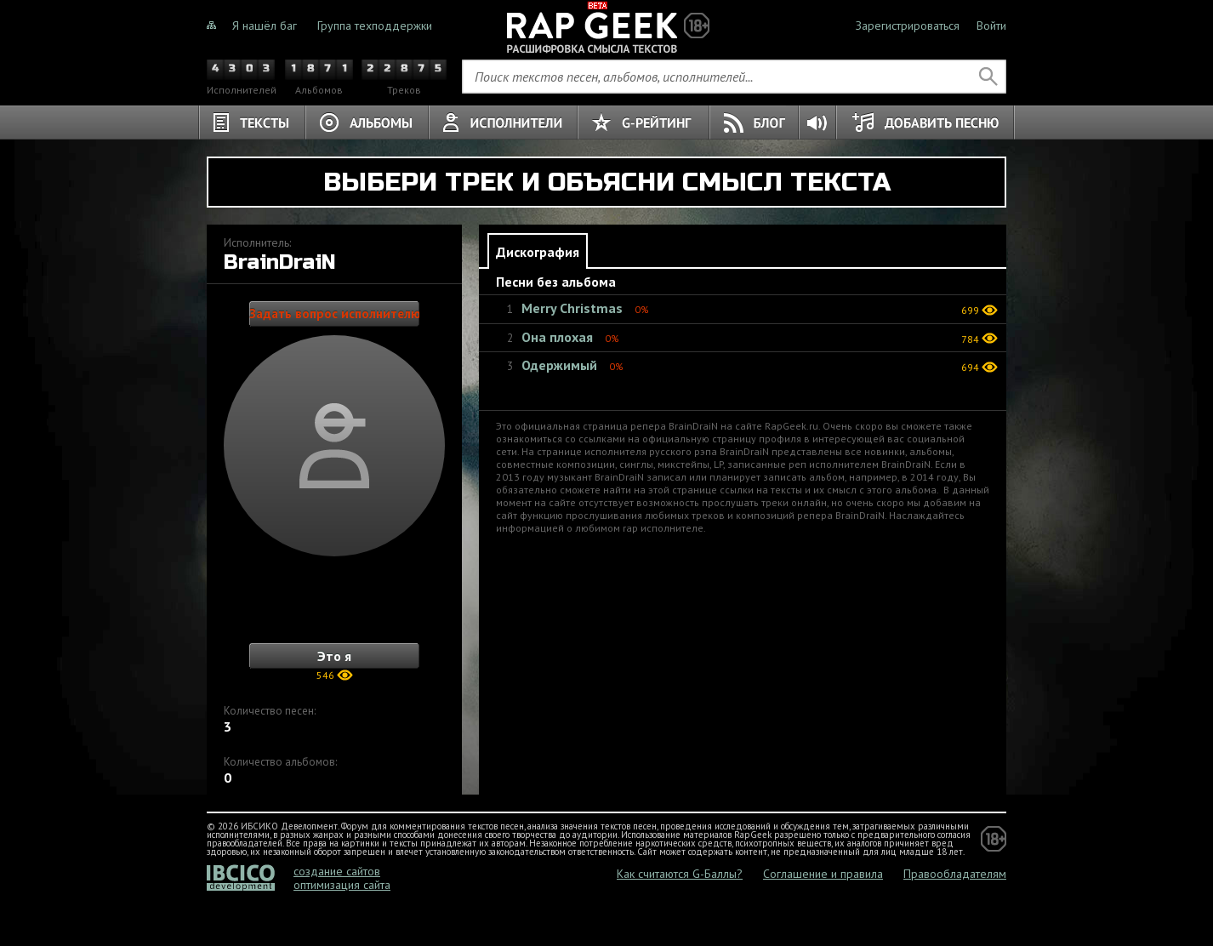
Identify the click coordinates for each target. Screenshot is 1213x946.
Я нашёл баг (264, 25)
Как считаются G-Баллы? (680, 873)
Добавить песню (925, 122)
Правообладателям (954, 873)
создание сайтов (336, 871)
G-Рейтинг (643, 122)
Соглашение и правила (823, 873)
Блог (754, 122)
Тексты (251, 122)
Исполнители (503, 122)
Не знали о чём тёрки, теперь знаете (606, 25)
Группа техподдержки (374, 25)
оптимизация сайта (341, 884)
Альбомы (367, 122)
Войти (991, 25)
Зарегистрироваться (908, 25)
